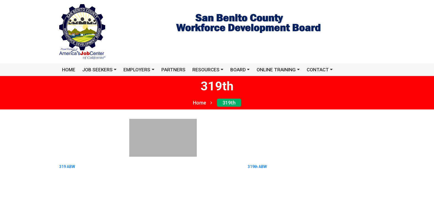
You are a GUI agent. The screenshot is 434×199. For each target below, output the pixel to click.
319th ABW (257, 165)
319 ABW (67, 165)
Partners (173, 69)
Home (202, 103)
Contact (318, 69)
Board (238, 69)
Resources (205, 69)
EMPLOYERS (136, 69)
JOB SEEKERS (97, 69)
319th (229, 103)
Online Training (276, 69)
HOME (68, 69)
